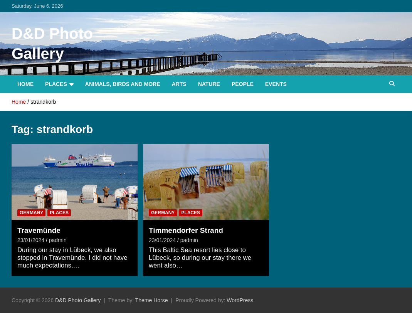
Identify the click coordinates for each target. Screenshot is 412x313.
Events (276, 84)
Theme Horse (151, 300)
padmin (58, 240)
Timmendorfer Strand (186, 230)
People (243, 84)
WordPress (240, 300)
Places (56, 84)
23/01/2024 (30, 240)
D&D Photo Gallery (78, 300)
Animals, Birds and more (122, 84)
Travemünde (39, 230)
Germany (31, 212)
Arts (179, 84)
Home (25, 84)
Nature (209, 84)
